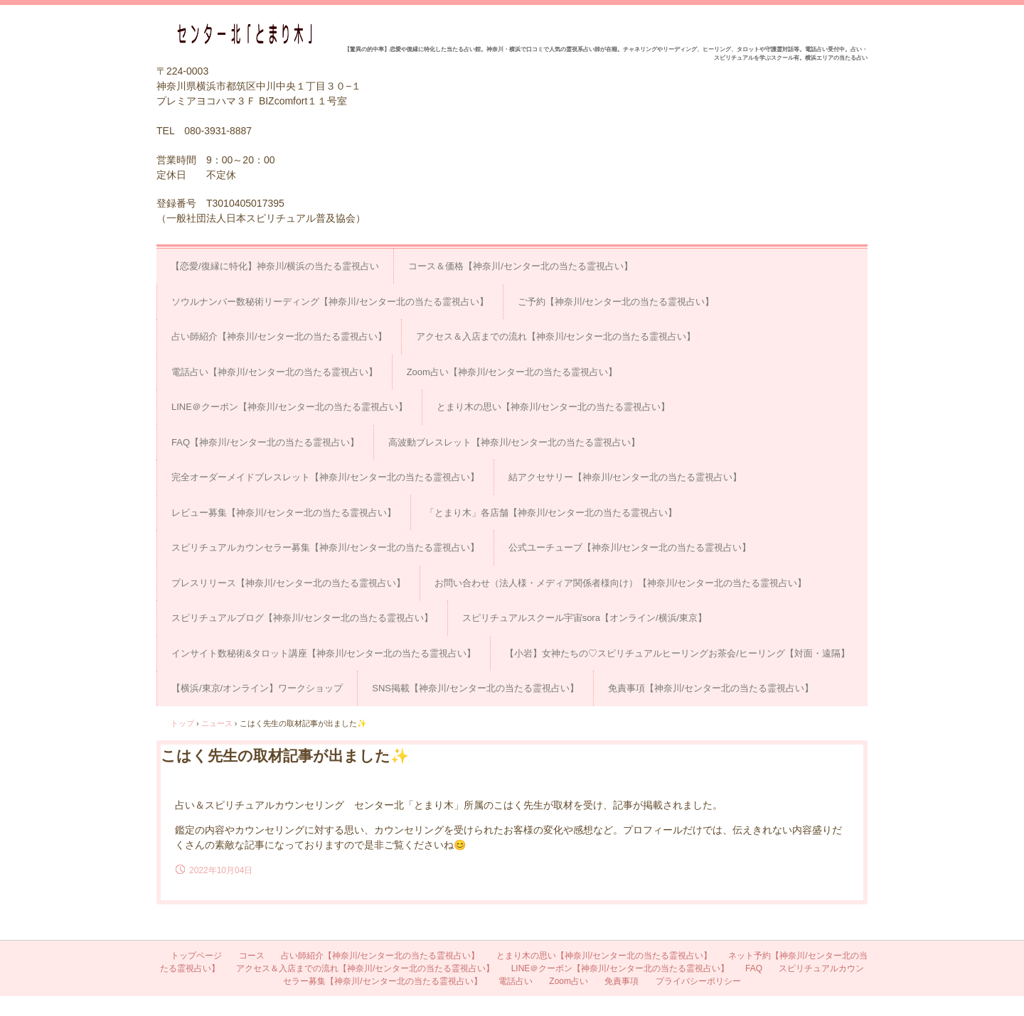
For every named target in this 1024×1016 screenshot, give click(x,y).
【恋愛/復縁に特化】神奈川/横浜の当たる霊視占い (275, 266)
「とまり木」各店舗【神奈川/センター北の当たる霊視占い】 (551, 512)
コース (252, 956)
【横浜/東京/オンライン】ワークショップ (257, 688)
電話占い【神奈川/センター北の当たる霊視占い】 (274, 372)
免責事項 (621, 981)
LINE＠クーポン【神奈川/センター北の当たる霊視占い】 (289, 406)
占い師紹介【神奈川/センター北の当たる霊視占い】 (279, 336)
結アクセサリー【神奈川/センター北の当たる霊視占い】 (625, 477)
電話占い (515, 981)
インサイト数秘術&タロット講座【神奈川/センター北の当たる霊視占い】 (323, 653)
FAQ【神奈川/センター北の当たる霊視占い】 (265, 442)
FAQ (753, 968)
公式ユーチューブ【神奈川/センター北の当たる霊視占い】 (630, 547)
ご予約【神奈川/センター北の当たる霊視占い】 (616, 301)
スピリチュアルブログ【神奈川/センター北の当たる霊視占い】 (302, 617)
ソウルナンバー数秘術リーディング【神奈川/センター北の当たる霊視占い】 (330, 301)
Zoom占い (568, 981)
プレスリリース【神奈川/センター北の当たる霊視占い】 (288, 583)
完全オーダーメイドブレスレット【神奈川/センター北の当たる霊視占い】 (325, 477)
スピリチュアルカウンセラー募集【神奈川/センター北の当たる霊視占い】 (325, 547)
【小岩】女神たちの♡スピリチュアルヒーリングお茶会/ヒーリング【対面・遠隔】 (677, 653)
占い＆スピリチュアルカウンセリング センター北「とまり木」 (249, 33)
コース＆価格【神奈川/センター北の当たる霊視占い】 (520, 266)
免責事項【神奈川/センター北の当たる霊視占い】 (711, 688)
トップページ (196, 956)
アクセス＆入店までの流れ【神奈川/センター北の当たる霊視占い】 (556, 336)
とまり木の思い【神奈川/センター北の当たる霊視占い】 (554, 406)
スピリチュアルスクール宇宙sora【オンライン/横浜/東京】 (585, 617)
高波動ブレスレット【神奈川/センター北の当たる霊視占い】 (514, 442)
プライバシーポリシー (698, 981)
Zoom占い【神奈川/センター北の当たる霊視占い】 (512, 372)
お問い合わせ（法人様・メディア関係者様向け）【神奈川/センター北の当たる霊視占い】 (620, 583)
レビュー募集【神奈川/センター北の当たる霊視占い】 (283, 512)
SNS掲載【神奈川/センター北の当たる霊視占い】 (475, 688)
